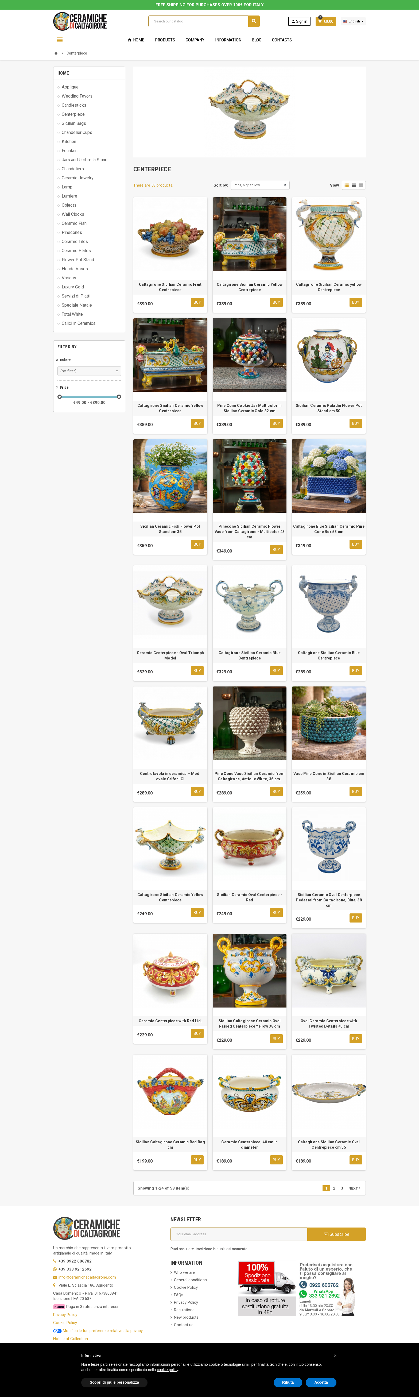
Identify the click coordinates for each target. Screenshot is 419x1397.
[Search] (203, 21)
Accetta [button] (321, 1382)
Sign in (299, 21)
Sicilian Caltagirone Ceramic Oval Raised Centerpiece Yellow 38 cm (250, 1024)
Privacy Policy (65, 1315)
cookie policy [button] (167, 1370)
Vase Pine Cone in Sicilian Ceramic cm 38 (328, 776)
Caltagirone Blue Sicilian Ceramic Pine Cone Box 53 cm (328, 529)
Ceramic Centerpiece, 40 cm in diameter (249, 1145)
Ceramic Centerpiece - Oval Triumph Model (170, 655)
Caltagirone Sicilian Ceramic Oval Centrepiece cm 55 (329, 1145)
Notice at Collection (70, 1339)
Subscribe (336, 1234)
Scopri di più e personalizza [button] (114, 1382)
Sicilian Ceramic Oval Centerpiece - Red (249, 897)
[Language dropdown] (353, 21)
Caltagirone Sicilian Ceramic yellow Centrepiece (329, 287)
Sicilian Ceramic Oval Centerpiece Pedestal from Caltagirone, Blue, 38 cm (329, 900)
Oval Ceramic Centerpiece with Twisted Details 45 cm (329, 1024)
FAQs (178, 1295)
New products (186, 1317)
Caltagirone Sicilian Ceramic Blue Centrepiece (250, 655)
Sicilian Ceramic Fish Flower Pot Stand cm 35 (170, 529)
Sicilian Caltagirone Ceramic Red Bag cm (170, 1145)
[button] (335, 1355)
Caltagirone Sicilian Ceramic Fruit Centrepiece (170, 287)
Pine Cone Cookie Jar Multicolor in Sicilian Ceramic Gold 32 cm (249, 408)
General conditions (190, 1280)
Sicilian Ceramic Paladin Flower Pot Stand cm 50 (329, 408)
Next (355, 1188)
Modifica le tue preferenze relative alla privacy (98, 1331)
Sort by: (221, 185)
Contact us (183, 1325)
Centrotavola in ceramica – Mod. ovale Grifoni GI (170, 776)
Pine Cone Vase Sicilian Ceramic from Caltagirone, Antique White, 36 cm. (250, 776)
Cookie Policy (65, 1323)
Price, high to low (247, 185)
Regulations (184, 1310)
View (334, 185)
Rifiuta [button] (288, 1382)
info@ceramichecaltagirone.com (87, 1277)
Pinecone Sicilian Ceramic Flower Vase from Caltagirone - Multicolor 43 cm (250, 531)
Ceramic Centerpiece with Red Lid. (170, 1021)
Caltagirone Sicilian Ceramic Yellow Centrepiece (250, 287)
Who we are (184, 1272)
